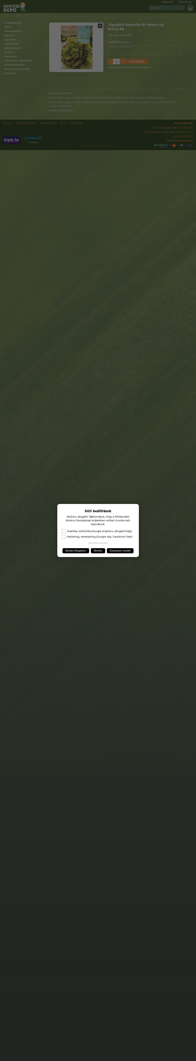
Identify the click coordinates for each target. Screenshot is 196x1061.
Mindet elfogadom (75, 550)
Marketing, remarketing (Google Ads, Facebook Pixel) (97, 536)
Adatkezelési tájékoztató (98, 543)
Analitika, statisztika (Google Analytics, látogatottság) (97, 531)
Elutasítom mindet (120, 550)
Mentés (98, 550)
